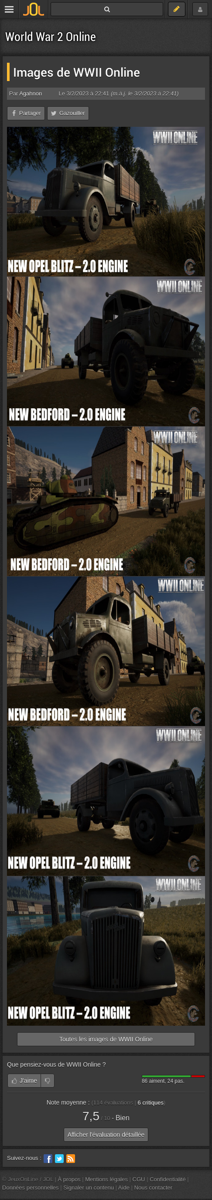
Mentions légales (106, 1179)
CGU (139, 1179)
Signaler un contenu (88, 1187)
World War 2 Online (50, 36)
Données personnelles (30, 1187)
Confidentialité (168, 1179)
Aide (124, 1187)
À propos (69, 1179)
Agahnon (30, 93)
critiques (151, 1102)
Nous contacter (153, 1187)
